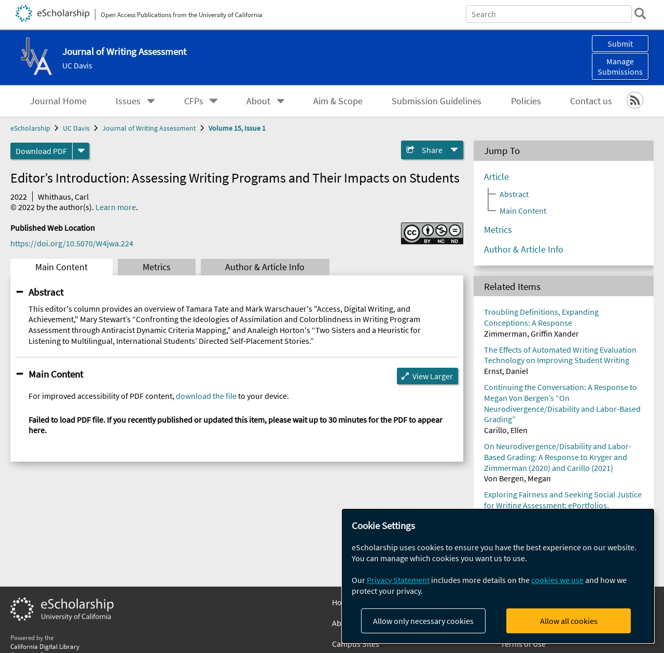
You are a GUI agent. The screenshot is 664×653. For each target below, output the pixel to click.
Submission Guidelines (436, 101)
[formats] (81, 151)
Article (496, 177)
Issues (128, 101)
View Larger (432, 376)
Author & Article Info (265, 267)
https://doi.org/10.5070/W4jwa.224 (71, 243)
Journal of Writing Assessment (149, 128)
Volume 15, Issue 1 (237, 128)
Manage (620, 66)
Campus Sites (355, 643)
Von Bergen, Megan (517, 478)
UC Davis (77, 65)
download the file (206, 396)
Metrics (157, 267)
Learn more (115, 207)
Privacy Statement (398, 580)
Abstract (46, 292)
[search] (640, 13)
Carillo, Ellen (506, 430)
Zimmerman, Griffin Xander (531, 333)
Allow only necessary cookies (423, 621)
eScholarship (30, 128)
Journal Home (58, 101)
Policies (526, 101)
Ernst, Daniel (506, 371)
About (258, 101)
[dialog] (498, 576)
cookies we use (557, 580)
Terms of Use (523, 643)
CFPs (193, 101)
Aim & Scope (338, 101)
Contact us (591, 101)
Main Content (61, 267)
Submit (620, 43)
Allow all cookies (569, 621)
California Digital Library (44, 646)
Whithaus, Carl (63, 196)
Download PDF (41, 151)
